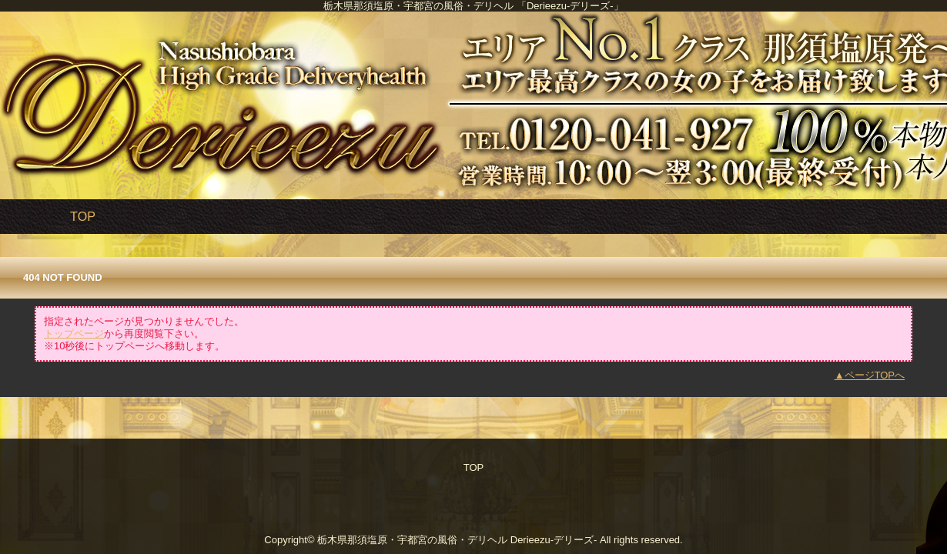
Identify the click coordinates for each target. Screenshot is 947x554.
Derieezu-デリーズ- (553, 540)
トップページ (74, 333)
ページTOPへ (875, 375)
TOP (82, 216)
